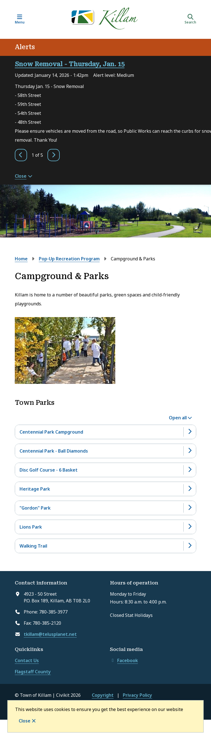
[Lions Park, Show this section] (105, 527)
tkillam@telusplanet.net (50, 634)
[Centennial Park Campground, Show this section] (105, 432)
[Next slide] (53, 155)
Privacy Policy (137, 695)
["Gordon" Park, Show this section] (105, 508)
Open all (178, 418)
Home (21, 259)
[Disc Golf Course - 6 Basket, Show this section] (105, 470)
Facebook (124, 660)
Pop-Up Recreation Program (69, 259)
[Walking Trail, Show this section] (105, 546)
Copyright (103, 695)
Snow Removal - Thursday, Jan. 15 (69, 64)
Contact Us (27, 660)
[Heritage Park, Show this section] (105, 489)
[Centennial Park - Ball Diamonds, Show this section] (105, 451)
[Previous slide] (21, 155)
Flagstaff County (33, 672)
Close (24, 721)
